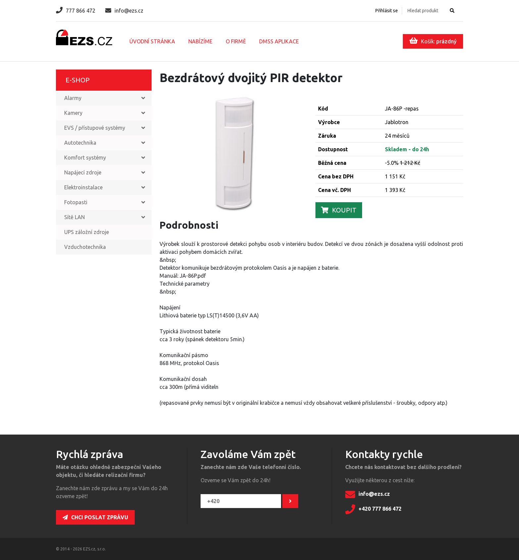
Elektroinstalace (83, 187)
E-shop (78, 80)
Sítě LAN (74, 217)
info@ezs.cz (124, 11)
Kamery (73, 113)
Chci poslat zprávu (95, 517)
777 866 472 (75, 11)
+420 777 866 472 (373, 509)
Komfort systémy (85, 158)
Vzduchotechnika (85, 247)
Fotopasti (75, 202)
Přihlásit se (386, 10)
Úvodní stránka (152, 41)
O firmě (236, 41)
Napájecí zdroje (82, 172)
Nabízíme (200, 41)
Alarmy (72, 98)
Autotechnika (80, 143)
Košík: (432, 40)
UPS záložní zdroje (86, 232)
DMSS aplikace (279, 41)
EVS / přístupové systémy (94, 128)
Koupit (338, 210)
